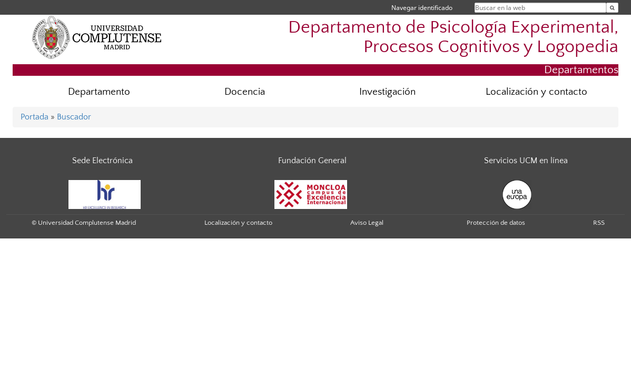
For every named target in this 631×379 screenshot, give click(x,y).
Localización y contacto (536, 91)
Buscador (74, 117)
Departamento (99, 91)
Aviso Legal (366, 222)
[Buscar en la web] (612, 8)
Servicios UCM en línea (526, 160)
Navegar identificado (421, 7)
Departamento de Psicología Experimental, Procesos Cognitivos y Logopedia (453, 37)
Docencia (244, 91)
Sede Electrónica (102, 160)
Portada (34, 117)
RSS (599, 222)
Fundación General (312, 160)
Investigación (387, 91)
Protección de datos (496, 222)
